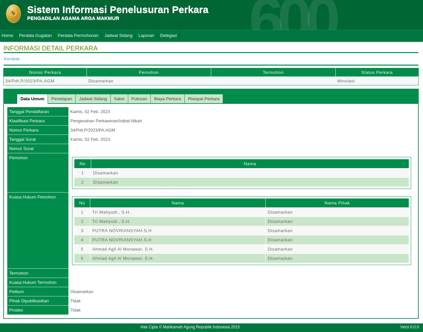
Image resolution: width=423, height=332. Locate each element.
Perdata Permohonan (78, 35)
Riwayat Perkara (203, 98)
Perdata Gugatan (35, 35)
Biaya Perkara (167, 98)
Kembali (11, 58)
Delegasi (168, 35)
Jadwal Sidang (118, 35)
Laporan (146, 35)
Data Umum (32, 98)
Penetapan (61, 98)
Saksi (119, 98)
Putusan (139, 98)
